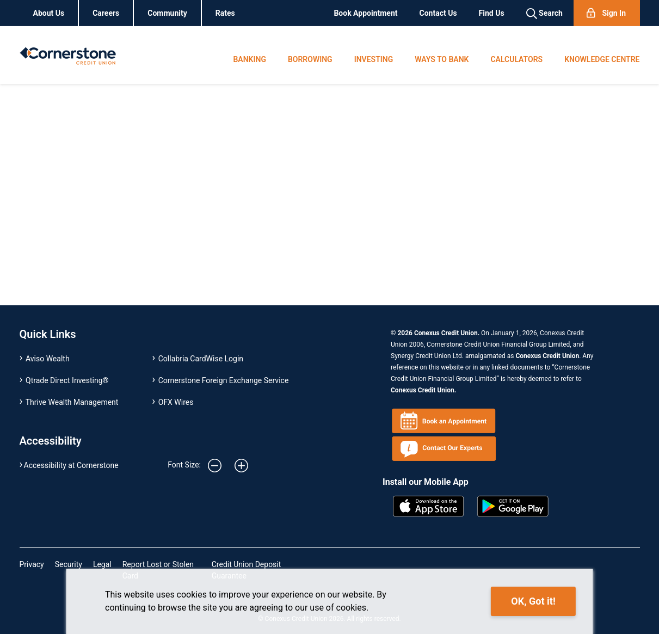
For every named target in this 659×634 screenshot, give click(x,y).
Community (167, 13)
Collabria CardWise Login (200, 358)
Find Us (491, 13)
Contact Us (438, 13)
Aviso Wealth (48, 358)
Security (68, 564)
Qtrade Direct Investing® (67, 380)
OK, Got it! (533, 601)
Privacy (32, 564)
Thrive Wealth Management (72, 402)
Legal (102, 564)
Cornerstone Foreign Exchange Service (223, 380)
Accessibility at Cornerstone (71, 465)
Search (544, 13)
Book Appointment (365, 13)
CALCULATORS (516, 59)
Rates (225, 13)
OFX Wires (176, 402)
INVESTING (373, 59)
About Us (49, 13)
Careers (106, 13)
